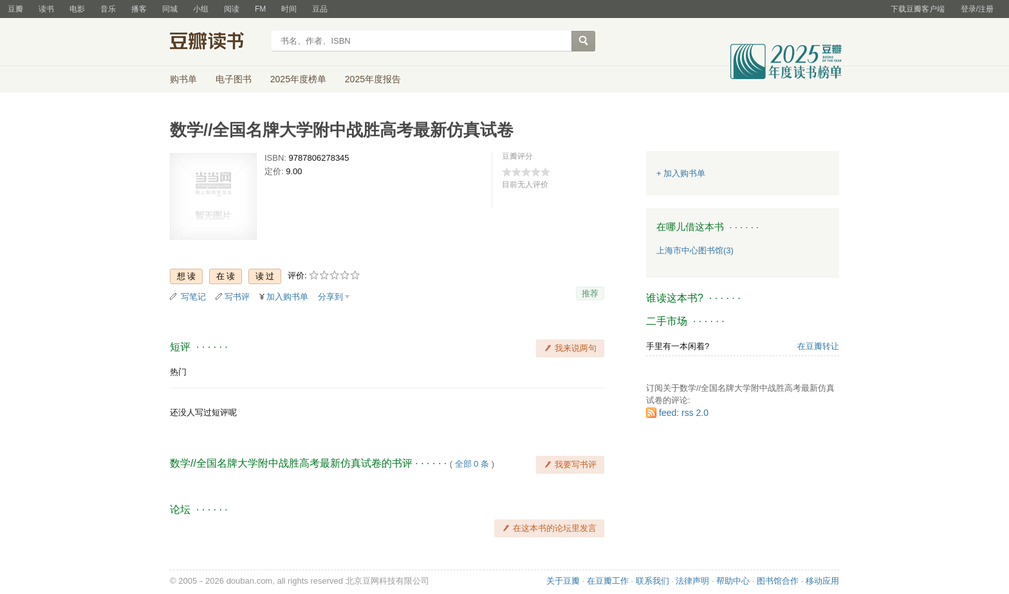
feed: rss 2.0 (683, 413)
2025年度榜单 (298, 79)
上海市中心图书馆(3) (695, 250)
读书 (46, 9)
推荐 (590, 293)
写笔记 (193, 297)
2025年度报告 (373, 79)
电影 (77, 9)
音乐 (108, 9)
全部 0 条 (472, 464)
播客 (139, 9)
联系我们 (652, 581)
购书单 (183, 79)
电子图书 (234, 79)
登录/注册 (977, 9)
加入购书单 (287, 297)
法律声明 (692, 581)
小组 (200, 9)
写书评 (237, 297)
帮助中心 (733, 581)
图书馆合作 (778, 581)
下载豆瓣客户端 (918, 9)
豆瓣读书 (216, 42)
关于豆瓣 (563, 581)
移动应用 (822, 581)
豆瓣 (15, 9)
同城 (170, 9)
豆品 (320, 9)
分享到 (330, 297)
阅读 (231, 9)
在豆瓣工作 (608, 581)
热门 (178, 372)
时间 (289, 9)
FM (260, 9)
